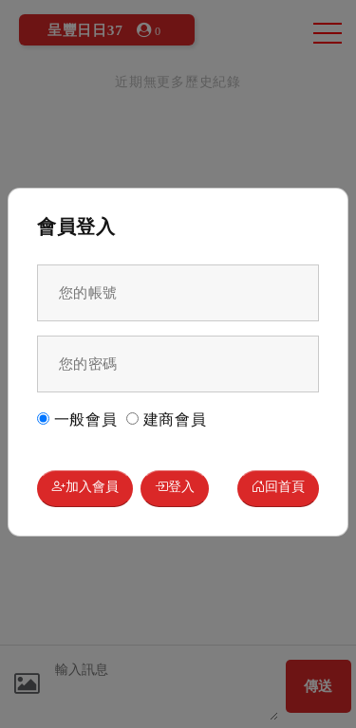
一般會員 (77, 419)
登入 (175, 488)
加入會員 (85, 488)
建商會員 (166, 419)
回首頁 (278, 488)
